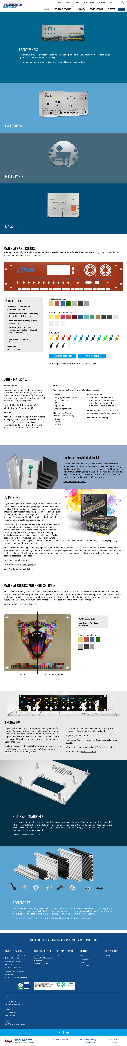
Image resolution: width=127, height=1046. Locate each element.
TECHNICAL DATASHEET (62, 356)
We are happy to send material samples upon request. (72, 363)
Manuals (83, 962)
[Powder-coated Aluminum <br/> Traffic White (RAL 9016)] (63, 323)
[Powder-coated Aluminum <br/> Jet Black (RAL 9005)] (103, 317)
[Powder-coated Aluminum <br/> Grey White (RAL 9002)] (57, 323)
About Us (113, 2)
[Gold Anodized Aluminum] (51, 303)
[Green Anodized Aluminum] (68, 303)
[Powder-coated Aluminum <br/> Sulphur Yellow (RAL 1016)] (51, 317)
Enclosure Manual (84, 918)
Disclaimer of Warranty (88, 1040)
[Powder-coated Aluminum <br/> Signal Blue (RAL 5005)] (80, 317)
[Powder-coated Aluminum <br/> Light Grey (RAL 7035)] (51, 323)
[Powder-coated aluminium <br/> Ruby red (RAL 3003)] (74, 317)
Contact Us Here (26, 569)
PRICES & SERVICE (96, 9)
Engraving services (106, 747)
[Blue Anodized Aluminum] (63, 303)
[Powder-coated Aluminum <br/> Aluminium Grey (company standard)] (115, 317)
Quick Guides (84, 966)
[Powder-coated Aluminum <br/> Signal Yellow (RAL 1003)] (57, 317)
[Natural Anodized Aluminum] (86, 303)
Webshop (102, 2)
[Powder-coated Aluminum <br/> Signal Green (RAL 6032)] (92, 317)
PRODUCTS (45, 9)
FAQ (81, 956)
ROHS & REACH (92, 356)
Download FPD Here (41, 963)
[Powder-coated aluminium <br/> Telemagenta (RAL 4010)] (63, 317)
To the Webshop (109, 956)
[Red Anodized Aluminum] (57, 303)
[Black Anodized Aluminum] (80, 303)
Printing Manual (29, 564)
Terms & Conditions (88, 1042)
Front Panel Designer (76, 62)
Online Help (103, 417)
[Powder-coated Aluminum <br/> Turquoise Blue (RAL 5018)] (86, 317)
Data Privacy (112, 1042)
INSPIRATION (80, 9)
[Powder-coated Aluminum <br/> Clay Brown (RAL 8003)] (98, 317)
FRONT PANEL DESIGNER (62, 9)
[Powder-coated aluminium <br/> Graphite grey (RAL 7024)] (109, 317)
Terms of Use (112, 1040)
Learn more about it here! (75, 481)
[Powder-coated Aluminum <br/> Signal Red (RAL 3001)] (68, 317)
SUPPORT (111, 9)
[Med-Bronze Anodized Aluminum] (74, 303)
